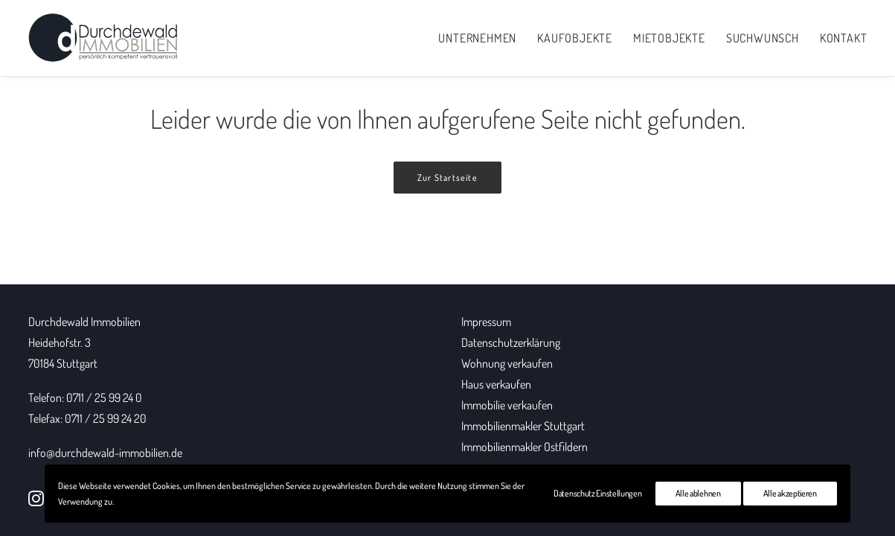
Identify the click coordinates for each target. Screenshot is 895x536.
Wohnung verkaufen (507, 363)
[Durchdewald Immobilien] (103, 38)
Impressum (486, 321)
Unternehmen (477, 38)
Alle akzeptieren (790, 493)
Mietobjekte (669, 38)
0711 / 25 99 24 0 (104, 397)
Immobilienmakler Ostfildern (524, 446)
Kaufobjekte (574, 38)
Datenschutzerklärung (510, 342)
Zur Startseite (447, 177)
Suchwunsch (762, 38)
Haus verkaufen (496, 384)
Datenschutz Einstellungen (598, 493)
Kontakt (843, 38)
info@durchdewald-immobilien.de (105, 452)
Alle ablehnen (698, 493)
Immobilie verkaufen (507, 405)
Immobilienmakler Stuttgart (523, 425)
